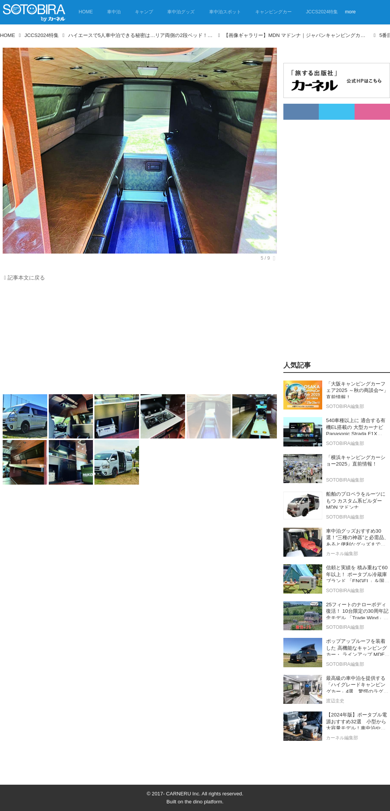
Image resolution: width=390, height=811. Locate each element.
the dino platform (203, 802)
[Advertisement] (138, 339)
